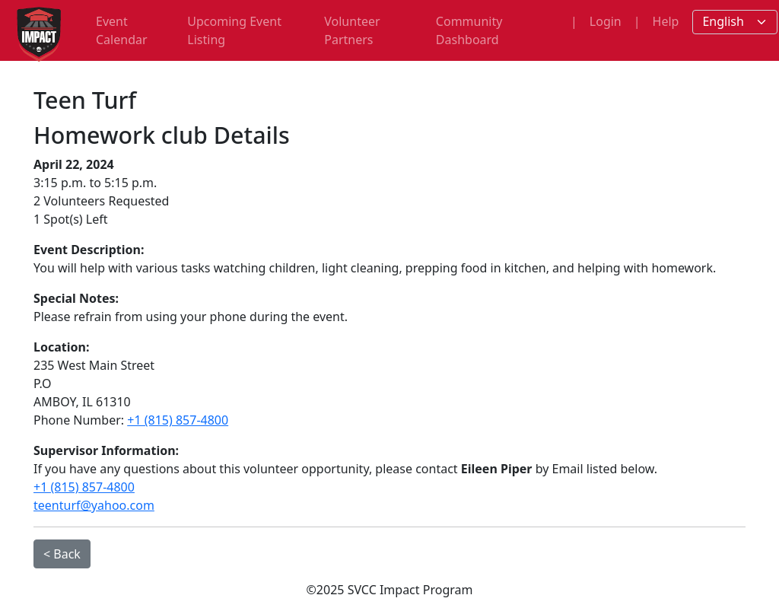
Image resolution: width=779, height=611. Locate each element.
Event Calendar (122, 30)
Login (606, 21)
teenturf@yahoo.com (93, 505)
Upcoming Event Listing (234, 30)
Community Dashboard (469, 30)
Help (666, 21)
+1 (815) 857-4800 (177, 420)
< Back (62, 554)
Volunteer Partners (352, 30)
